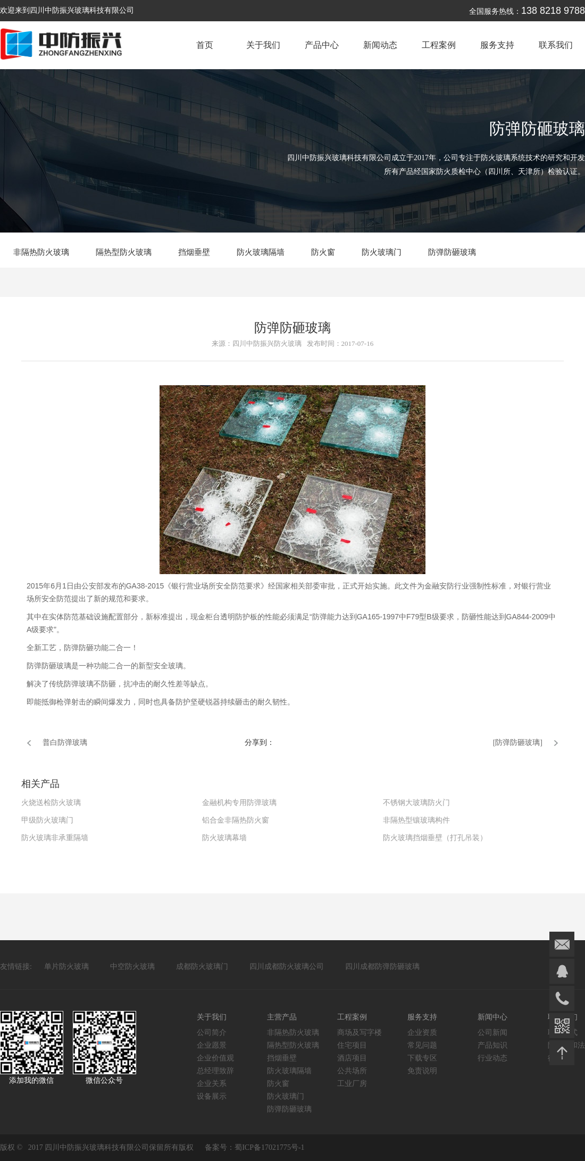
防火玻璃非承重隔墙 (54, 838)
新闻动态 (380, 44)
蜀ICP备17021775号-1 (269, 1147)
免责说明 (422, 1071)
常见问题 (422, 1045)
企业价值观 (215, 1058)
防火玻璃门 (382, 252)
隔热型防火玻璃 (124, 252)
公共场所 (352, 1071)
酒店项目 (352, 1058)
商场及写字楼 (359, 1032)
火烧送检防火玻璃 (51, 803)
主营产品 (282, 1017)
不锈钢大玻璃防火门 (416, 803)
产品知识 (492, 1045)
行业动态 (492, 1058)
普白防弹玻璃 (65, 743)
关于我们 (263, 44)
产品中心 (322, 44)
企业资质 (422, 1032)
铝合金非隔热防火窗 (235, 820)
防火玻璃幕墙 (224, 838)
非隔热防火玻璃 (41, 252)
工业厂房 (352, 1084)
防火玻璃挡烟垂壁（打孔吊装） (435, 838)
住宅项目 (352, 1045)
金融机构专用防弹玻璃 (239, 803)
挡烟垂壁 (194, 252)
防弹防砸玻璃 (452, 252)
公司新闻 (492, 1032)
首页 (204, 44)
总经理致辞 (215, 1071)
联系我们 (556, 44)
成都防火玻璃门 (202, 967)
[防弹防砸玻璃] (517, 743)
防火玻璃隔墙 (261, 252)
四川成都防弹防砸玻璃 (382, 967)
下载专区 (422, 1058)
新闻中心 (492, 1017)
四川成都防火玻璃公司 (286, 967)
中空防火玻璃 (132, 967)
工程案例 (439, 44)
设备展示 (212, 1096)
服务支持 (497, 44)
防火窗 (323, 252)
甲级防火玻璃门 (47, 820)
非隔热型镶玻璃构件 (416, 820)
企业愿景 (212, 1045)
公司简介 (212, 1032)
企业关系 (212, 1084)
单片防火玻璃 (66, 967)
